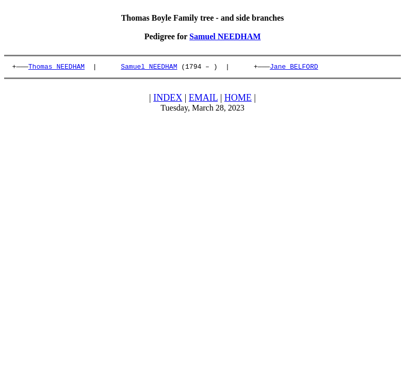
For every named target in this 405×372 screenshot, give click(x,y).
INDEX (167, 99)
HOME (238, 99)
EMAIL (203, 99)
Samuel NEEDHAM (225, 36)
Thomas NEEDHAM (56, 67)
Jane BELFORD (294, 67)
